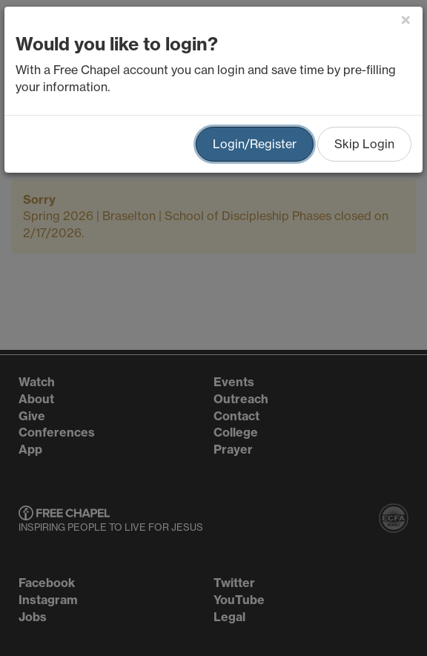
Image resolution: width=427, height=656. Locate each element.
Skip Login (364, 143)
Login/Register (255, 143)
